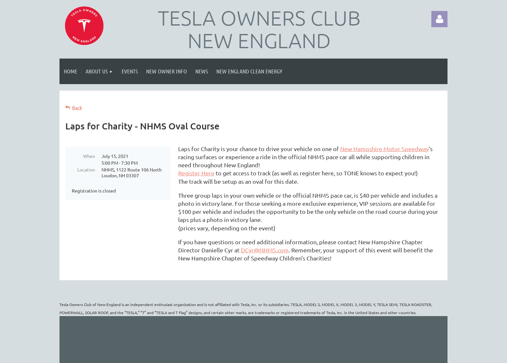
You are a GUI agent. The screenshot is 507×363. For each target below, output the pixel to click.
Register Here (196, 173)
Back (77, 107)
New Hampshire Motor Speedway (384, 148)
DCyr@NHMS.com (265, 250)
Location (86, 169)
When (89, 156)
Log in (439, 19)
